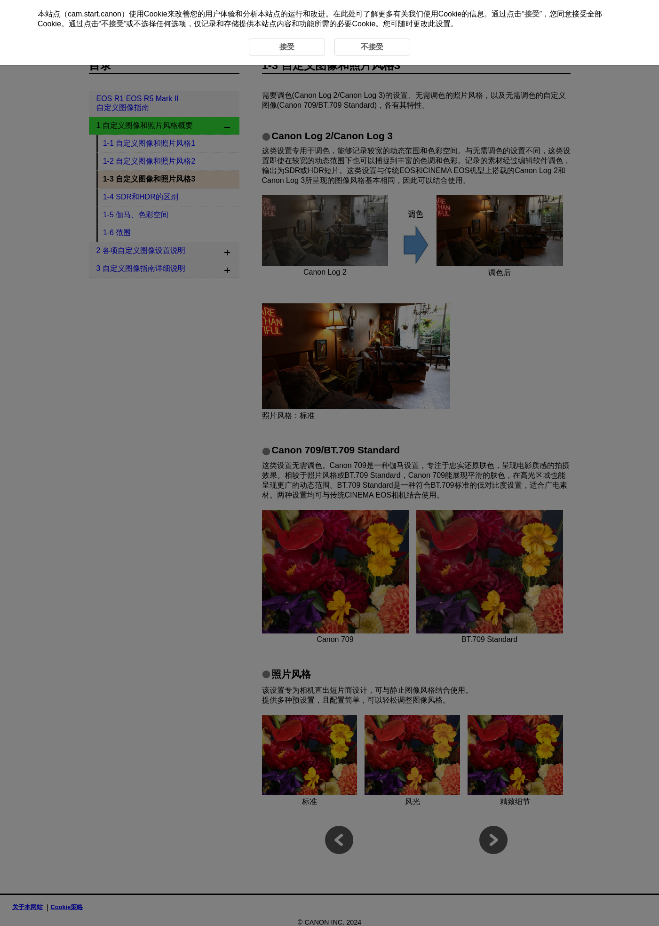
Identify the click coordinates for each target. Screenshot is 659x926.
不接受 (112, 24)
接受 (532, 14)
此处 (348, 14)
